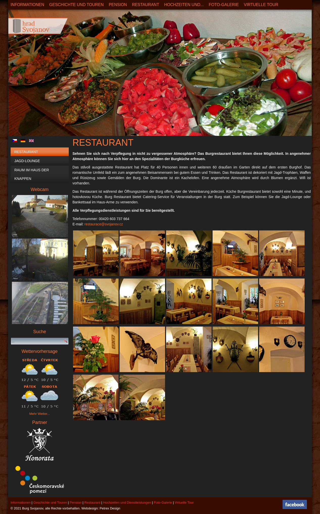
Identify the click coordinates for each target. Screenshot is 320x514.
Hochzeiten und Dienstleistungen (127, 502)
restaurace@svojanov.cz (103, 224)
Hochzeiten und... (183, 5)
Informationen (27, 5)
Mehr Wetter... (39, 414)
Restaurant (145, 5)
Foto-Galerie (224, 5)
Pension (118, 5)
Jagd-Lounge (27, 161)
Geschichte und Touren (76, 5)
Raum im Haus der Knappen (31, 174)
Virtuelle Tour (261, 5)
